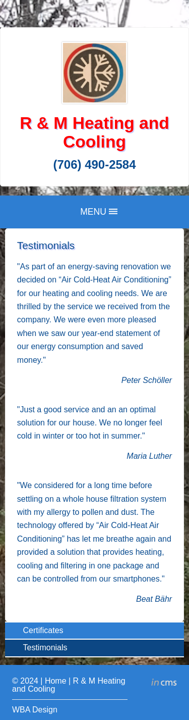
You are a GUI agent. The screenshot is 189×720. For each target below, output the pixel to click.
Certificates (43, 630)
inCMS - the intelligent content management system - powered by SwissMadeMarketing (164, 684)
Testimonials (45, 647)
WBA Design (34, 709)
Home (56, 681)
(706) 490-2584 (94, 164)
